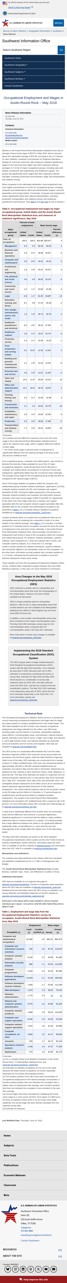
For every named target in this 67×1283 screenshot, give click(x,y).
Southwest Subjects (14, 71)
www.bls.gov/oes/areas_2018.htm (26, 638)
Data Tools (10, 1155)
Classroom (10, 1185)
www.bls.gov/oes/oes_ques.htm (47, 887)
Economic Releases (14, 1175)
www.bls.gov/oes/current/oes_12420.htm (32, 512)
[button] (60, 1250)
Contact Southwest (30, 1240)
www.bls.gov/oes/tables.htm (24, 747)
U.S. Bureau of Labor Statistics (25, 22)
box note (44, 202)
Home (7, 1135)
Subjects (9, 1145)
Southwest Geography (15, 64)
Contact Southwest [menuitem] (13, 85)
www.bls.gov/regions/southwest (16, 138)
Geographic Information (39, 31)
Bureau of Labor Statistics (14, 31)
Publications (11, 1165)
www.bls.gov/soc (44, 846)
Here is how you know (19, 7)
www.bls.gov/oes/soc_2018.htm (23, 700)
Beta (6, 1195)
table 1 (16, 510)
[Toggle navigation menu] (58, 23)
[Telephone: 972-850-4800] (39, 1229)
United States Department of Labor (19, 13)
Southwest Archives (13, 78)
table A (33, 202)
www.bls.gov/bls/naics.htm (45, 848)
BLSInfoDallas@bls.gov (14, 135)
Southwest (57, 31)
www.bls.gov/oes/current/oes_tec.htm (20, 807)
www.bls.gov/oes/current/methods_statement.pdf (23, 896)
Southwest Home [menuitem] (12, 58)
